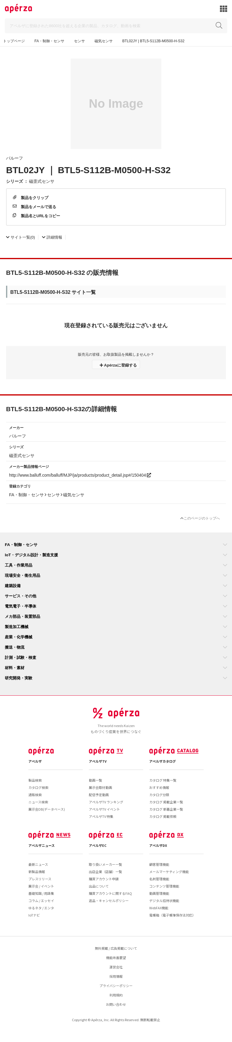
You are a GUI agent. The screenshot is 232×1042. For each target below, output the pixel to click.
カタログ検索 (38, 787)
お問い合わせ (116, 1004)
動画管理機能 (159, 893)
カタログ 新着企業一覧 (166, 809)
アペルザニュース (41, 845)
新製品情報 (36, 871)
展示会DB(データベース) (46, 809)
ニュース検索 (38, 801)
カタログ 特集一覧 (162, 780)
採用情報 (116, 976)
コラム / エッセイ (41, 900)
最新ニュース (38, 864)
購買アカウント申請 (104, 878)
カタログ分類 (159, 794)
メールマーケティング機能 (169, 871)
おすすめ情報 (159, 787)
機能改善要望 (116, 957)
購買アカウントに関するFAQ (110, 893)
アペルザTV (98, 761)
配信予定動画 (99, 794)
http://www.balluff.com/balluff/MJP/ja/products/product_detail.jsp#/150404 (80, 475)
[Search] (116, 25)
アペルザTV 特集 (101, 816)
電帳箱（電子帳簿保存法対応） (172, 915)
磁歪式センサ (41, 181)
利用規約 (116, 995)
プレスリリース (39, 878)
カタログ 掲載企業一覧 (166, 801)
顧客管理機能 (159, 864)
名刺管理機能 (159, 878)
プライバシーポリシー (116, 985)
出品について (99, 886)
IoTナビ (34, 915)
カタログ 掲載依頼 (162, 816)
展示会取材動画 (100, 787)
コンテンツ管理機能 (164, 886)
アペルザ (35, 761)
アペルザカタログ (162, 761)
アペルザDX (158, 845)
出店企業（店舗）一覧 (105, 871)
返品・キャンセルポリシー (109, 900)
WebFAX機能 (158, 907)
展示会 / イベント (41, 886)
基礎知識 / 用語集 (41, 893)
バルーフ (14, 158)
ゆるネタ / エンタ (41, 907)
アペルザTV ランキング (106, 801)
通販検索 (35, 794)
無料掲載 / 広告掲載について (116, 948)
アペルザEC (98, 845)
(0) (20, 237)
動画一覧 (95, 780)
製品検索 (35, 780)
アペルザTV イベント (104, 809)
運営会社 (116, 966)
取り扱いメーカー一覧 (105, 864)
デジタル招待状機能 (164, 900)
